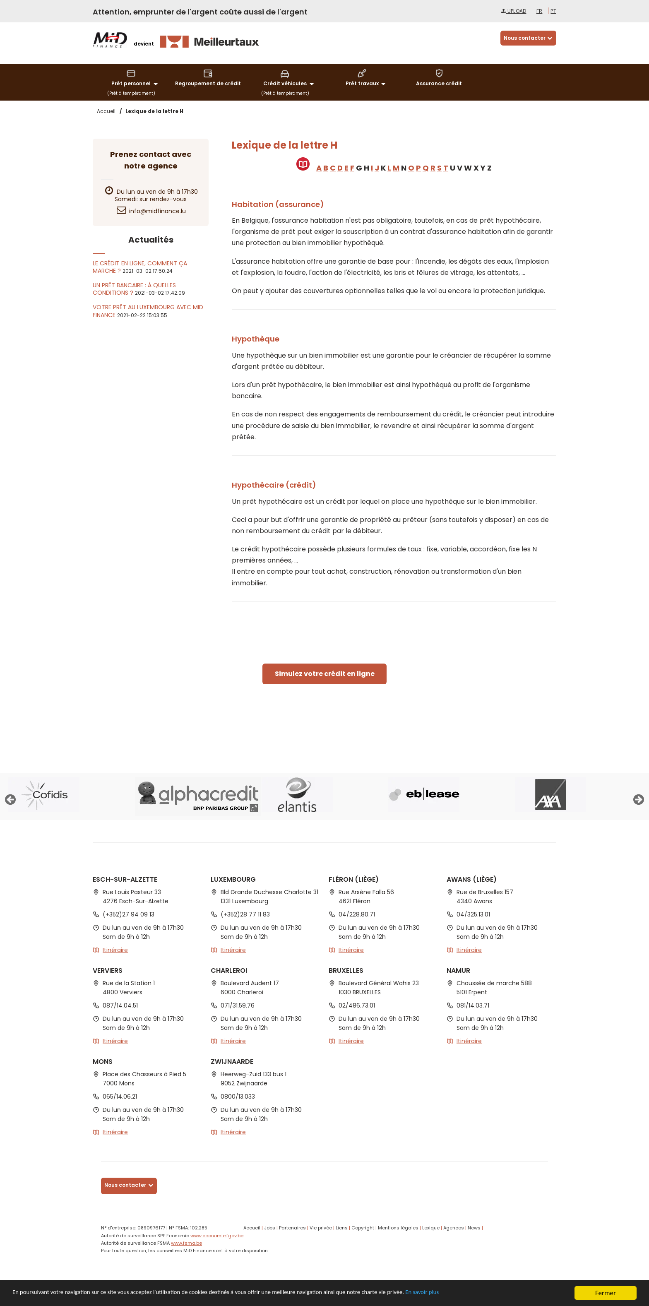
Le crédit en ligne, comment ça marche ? (140, 267)
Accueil (251, 1227)
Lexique (431, 1227)
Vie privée (321, 1227)
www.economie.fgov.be (216, 1235)
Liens (342, 1227)
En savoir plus (489, 1294)
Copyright (362, 1227)
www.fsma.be (186, 1243)
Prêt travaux (367, 78)
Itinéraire (115, 950)
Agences (453, 1227)
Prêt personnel (135, 78)
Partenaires (292, 1227)
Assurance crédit (439, 77)
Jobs (269, 1227)
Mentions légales (398, 1227)
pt (553, 10)
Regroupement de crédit (208, 77)
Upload (513, 10)
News (474, 1227)
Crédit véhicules (289, 78)
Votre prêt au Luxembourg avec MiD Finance (148, 311)
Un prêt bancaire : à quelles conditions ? (134, 289)
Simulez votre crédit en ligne (325, 673)
